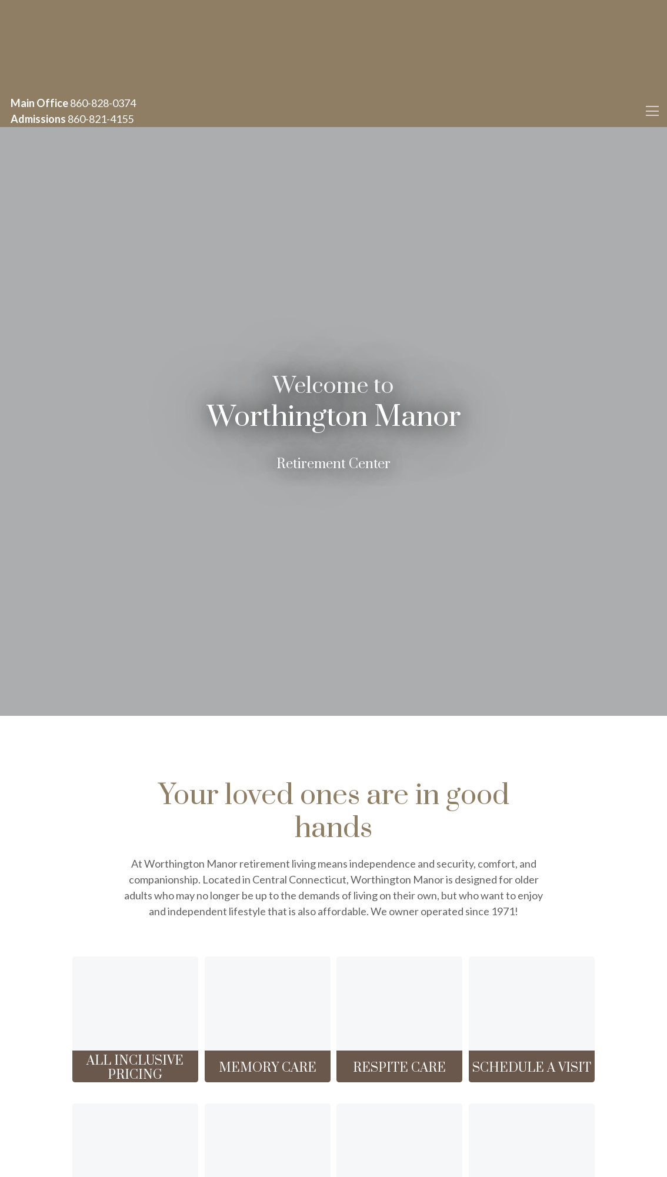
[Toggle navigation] (652, 111)
